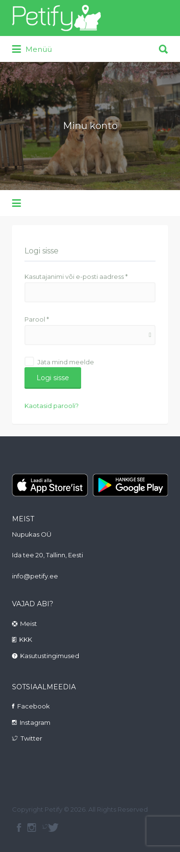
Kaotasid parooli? (51, 405)
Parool (36, 319)
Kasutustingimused (49, 656)
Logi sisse (52, 377)
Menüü (32, 49)
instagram (31, 827)
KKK (25, 639)
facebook (19, 827)
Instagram (35, 722)
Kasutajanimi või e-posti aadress (76, 276)
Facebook (33, 706)
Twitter (31, 738)
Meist (28, 623)
